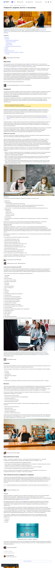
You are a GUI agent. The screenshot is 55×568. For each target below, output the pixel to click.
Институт (6, 49)
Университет (7, 38)
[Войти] (48, 2)
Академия (6, 47)
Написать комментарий (27, 561)
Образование (11, 5)
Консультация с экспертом (8, 551)
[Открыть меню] (50, 2)
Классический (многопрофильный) (12, 40)
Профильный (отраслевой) (10, 41)
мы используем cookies (5, 565)
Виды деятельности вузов (9, 50)
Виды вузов (7, 37)
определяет (22, 499)
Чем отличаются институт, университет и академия (14, 52)
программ (19, 66)
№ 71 (32, 65)
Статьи (8, 5)
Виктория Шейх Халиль (7, 9)
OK (16, 565)
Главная (5, 5)
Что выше (7, 53)
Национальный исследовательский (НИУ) (13, 46)
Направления (9, 43)
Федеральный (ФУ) (9, 44)
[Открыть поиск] (46, 2)
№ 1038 (38, 354)
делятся (5, 66)
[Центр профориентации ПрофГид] (6, 2)
